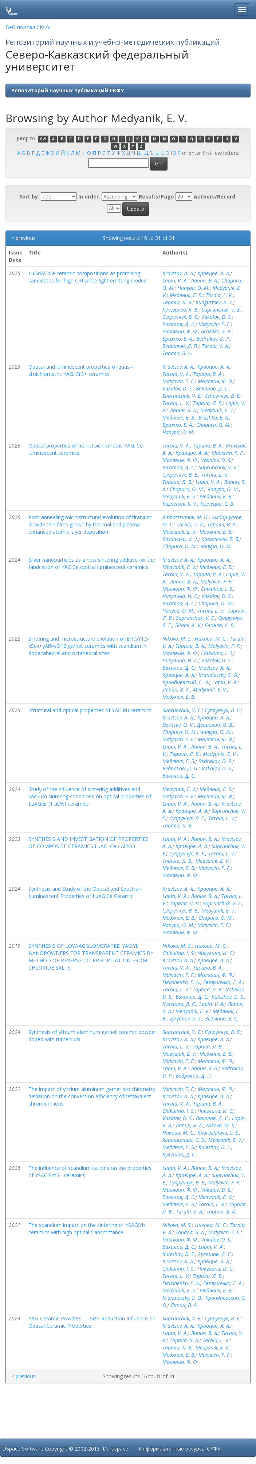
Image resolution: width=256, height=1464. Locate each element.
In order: (89, 196)
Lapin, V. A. (175, 280)
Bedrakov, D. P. (213, 338)
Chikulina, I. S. (217, 588)
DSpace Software (22, 1448)
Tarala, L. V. (219, 295)
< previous (23, 237)
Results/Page (156, 196)
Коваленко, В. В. (220, 539)
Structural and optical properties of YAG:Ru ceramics (89, 710)
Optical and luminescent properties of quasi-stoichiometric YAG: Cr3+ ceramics (80, 370)
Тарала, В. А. (177, 353)
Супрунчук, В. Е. (180, 316)
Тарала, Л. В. (177, 302)
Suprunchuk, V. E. (221, 309)
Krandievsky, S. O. (218, 674)
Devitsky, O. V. (178, 724)
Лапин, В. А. (204, 280)
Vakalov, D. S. (216, 316)
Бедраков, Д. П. (180, 345)
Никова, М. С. (211, 638)
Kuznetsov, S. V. (179, 503)
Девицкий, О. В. (215, 724)
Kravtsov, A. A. (178, 273)
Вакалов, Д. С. (179, 324)
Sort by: (29, 196)
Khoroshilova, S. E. (218, 1132)
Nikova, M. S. (177, 638)
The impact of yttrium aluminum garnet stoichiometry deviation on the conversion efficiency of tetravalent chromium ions (91, 1096)
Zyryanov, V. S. (186, 1018)
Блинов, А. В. (220, 625)
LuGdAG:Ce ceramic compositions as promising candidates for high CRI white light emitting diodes (87, 277)
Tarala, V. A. (215, 345)
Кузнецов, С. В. (217, 503)
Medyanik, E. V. (217, 410)
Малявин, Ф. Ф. (180, 331)
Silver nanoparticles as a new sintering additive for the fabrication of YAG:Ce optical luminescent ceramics (91, 563)
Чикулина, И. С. (180, 596)
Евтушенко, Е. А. (223, 982)
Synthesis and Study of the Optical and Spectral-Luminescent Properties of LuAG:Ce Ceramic (84, 892)
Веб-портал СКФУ (27, 27)
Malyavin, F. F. (214, 324)
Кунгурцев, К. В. (180, 309)
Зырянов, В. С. (222, 1018)
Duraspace (115, 1448)
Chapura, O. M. (213, 424)
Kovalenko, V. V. (180, 539)
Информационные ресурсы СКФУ (180, 1448)
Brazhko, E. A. (216, 331)
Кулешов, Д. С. (179, 1003)
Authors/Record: (215, 196)
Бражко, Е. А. (177, 338)
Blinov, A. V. (188, 625)
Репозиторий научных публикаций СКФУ (67, 90)
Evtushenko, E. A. (181, 982)
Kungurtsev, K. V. (214, 302)
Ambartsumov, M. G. (185, 517)
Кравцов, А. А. (214, 273)
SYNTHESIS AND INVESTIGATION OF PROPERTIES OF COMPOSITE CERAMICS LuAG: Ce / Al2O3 (88, 842)
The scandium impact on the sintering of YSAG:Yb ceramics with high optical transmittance (86, 1229)
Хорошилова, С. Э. (183, 1139)
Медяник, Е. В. (186, 295)
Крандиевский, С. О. (185, 682)
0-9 (43, 138)
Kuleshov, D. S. (228, 996)
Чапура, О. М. (194, 287)
